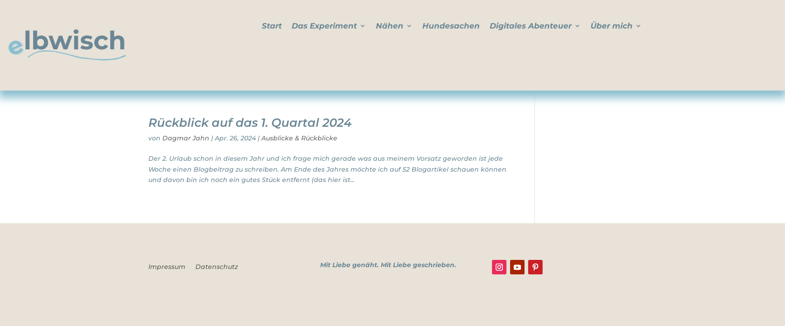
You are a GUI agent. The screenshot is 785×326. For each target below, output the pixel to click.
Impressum (166, 267)
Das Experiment (324, 26)
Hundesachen (451, 26)
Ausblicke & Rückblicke (299, 138)
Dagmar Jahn (185, 138)
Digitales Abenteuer (531, 26)
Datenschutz (216, 267)
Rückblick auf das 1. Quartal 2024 (250, 122)
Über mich (612, 26)
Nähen (389, 26)
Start (272, 26)
